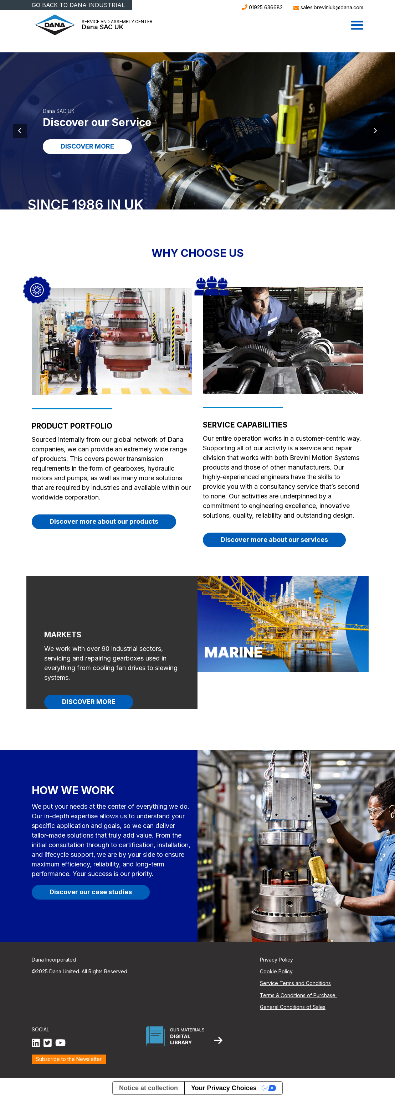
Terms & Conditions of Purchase (298, 995)
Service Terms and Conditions (295, 983)
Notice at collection (148, 1088)
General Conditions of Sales (292, 1007)
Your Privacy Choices (224, 1088)
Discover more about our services (274, 539)
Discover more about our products (104, 521)
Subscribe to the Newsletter (69, 1059)
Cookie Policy (276, 971)
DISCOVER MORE (87, 146)
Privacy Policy (276, 960)
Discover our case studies (91, 892)
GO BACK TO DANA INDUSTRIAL (78, 5)
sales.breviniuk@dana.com (328, 7)
